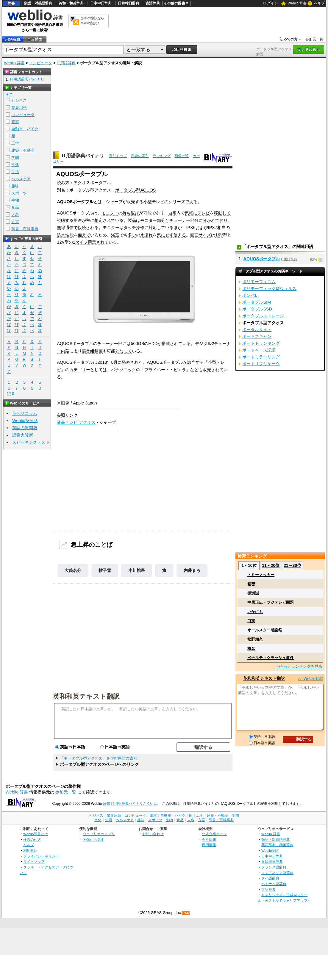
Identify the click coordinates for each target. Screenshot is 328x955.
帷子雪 (105, 570)
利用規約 (30, 850)
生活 (15, 172)
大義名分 (73, 570)
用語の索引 (140, 156)
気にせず (165, 235)
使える (180, 235)
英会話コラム (24, 413)
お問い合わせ (153, 834)
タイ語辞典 (270, 878)
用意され (96, 242)
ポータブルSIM (256, 302)
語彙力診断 (22, 435)
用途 (78, 220)
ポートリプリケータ (261, 363)
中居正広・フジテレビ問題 (270, 602)
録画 (98, 351)
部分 (161, 220)
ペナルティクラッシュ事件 (270, 658)
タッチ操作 (134, 227)
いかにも (255, 611)
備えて (84, 235)
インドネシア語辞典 (277, 873)
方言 (15, 221)
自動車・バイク (24, 129)
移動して (222, 213)
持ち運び (130, 213)
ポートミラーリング (261, 357)
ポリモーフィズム (259, 281)
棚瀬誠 (253, 593)
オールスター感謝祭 (264, 630)
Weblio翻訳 (270, 850)
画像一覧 (181, 156)
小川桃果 (136, 570)
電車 (15, 122)
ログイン (270, 3)
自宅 (172, 213)
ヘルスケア (21, 179)
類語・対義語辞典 (38, 3)
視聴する (65, 220)
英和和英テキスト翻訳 (86, 695)
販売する (135, 201)
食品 (15, 207)
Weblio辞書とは (35, 834)
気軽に (191, 213)
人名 (15, 214)
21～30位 (292, 565)
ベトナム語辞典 (273, 884)
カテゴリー (79, 369)
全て (9, 94)
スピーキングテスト (31, 442)
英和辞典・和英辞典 (277, 845)
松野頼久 (255, 639)
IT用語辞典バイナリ (83, 155)
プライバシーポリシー (41, 856)
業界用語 (19, 107)
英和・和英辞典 (71, 3)
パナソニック (123, 369)
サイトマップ (34, 861)
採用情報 (209, 845)
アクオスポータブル (92, 182)
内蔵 (65, 351)
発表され (130, 362)
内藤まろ (192, 570)
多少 (132, 235)
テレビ (203, 213)
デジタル (203, 343)
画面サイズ (200, 235)
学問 (15, 157)
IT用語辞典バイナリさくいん (134, 804)
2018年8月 (107, 362)
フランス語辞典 (273, 867)
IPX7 (212, 227)
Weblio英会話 (25, 420)
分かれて (211, 220)
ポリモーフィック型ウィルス (269, 288)
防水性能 (65, 235)
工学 (15, 143)
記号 (11, 394)
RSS (186, 913)
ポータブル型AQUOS (135, 190)
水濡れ (146, 235)
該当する (195, 362)
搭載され (170, 343)
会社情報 (209, 839)
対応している (161, 227)
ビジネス (19, 100)
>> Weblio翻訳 (310, 678)
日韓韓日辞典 (128, 3)
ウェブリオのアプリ (99, 834)
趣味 (15, 186)
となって (123, 351)
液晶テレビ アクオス (76, 422)
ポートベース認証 (259, 350)
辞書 (11, 3)
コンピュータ (40, 63)
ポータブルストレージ (263, 315)
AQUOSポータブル (261, 258)
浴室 (115, 235)
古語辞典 (153, 3)
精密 (251, 584)
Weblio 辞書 (297, 3)
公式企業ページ (214, 834)
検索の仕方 (32, 839)
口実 (251, 621)
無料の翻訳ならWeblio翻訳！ (92, 20)
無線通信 (65, 227)
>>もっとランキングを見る (298, 666)
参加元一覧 (314, 39)
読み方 (63, 182)
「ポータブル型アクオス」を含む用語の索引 (98, 758)
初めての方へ (290, 39)
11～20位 (270, 565)
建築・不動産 (23, 150)
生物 (15, 200)
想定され (102, 220)
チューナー (179, 220)
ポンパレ (250, 295)
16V (219, 235)
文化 (15, 164)
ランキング (162, 156)
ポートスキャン (256, 336)
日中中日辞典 (101, 3)
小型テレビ (153, 201)
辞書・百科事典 (24, 229)
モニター (109, 213)
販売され (211, 369)
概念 (251, 648)
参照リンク (67, 415)
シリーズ (176, 201)
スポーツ (19, 193)
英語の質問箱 (24, 427)
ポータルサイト (256, 329)
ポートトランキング (261, 343)
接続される (88, 227)
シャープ (114, 201)
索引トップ (118, 156)
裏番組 (88, 351)
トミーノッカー (260, 575)
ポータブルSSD (257, 309)
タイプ (81, 242)
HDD (152, 343)
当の (225, 227)
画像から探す (93, 839)
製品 (132, 220)
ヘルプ (319, 3)
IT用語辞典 (66, 63)
